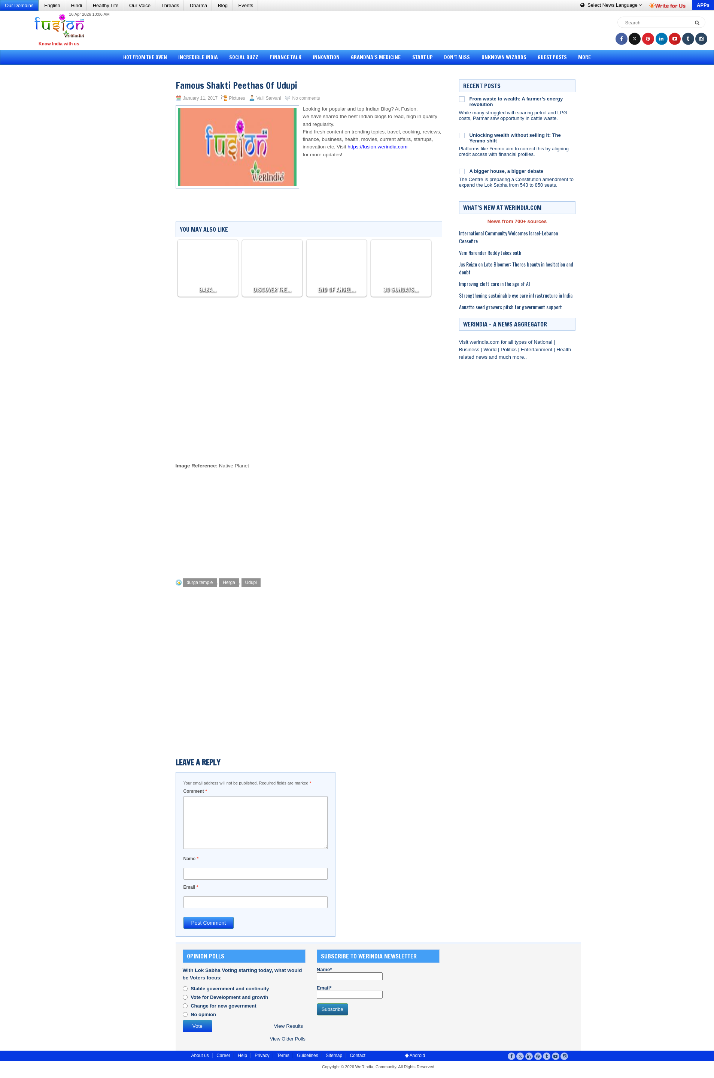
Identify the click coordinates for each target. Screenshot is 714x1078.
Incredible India (198, 57)
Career (223, 1055)
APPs (703, 5)
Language (611, 5)
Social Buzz (243, 57)
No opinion (203, 1014)
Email (190, 887)
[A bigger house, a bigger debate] (462, 171)
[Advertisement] (360, 30)
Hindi (76, 5)
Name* (350, 973)
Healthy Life (106, 5)
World (490, 349)
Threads (170, 5)
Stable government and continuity (230, 988)
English (52, 5)
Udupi (251, 582)
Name (191, 858)
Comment (195, 791)
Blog (223, 5)
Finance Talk (285, 57)
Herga (229, 582)
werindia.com (485, 342)
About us (200, 1055)
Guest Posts (552, 57)
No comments (306, 98)
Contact (357, 1055)
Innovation (326, 57)
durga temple (200, 582)
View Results (288, 1026)
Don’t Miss (457, 57)
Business (470, 349)
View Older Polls (288, 1039)
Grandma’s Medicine (376, 57)
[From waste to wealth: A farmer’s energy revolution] (462, 99)
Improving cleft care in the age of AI (494, 283)
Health (563, 349)
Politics (509, 349)
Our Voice (140, 5)
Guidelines (307, 1055)
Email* (350, 992)
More (584, 57)
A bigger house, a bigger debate (506, 171)
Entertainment (537, 349)
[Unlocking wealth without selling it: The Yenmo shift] (462, 135)
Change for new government (223, 1006)
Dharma (198, 5)
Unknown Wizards (503, 57)
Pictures (237, 98)
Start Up (422, 57)
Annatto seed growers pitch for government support (510, 307)
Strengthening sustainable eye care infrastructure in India (515, 295)
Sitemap (334, 1055)
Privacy (262, 1055)
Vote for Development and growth (229, 997)
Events (245, 5)
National (544, 342)
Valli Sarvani (268, 98)
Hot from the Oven (145, 57)
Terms (283, 1055)
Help (242, 1055)
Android (415, 1055)
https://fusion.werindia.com (377, 147)
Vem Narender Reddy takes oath (490, 252)
